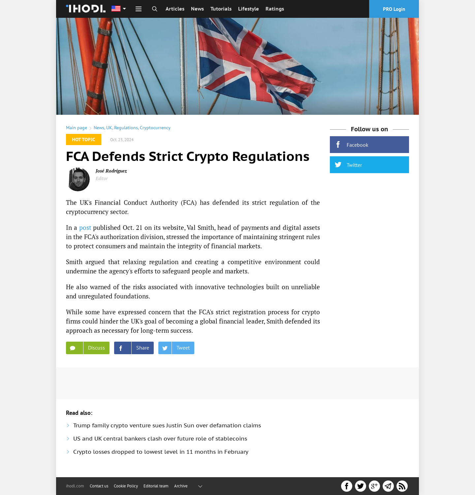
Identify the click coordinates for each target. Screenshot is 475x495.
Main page (76, 128)
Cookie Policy (126, 486)
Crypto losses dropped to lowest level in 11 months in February (160, 451)
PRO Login (394, 9)
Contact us (99, 486)
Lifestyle (248, 9)
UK (109, 128)
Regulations (126, 128)
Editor (102, 178)
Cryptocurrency (155, 128)
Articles (175, 9)
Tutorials (221, 9)
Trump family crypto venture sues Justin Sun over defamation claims (167, 425)
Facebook (351, 144)
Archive (181, 486)
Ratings (275, 9)
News (197, 9)
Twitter (348, 164)
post (85, 227)
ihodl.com (75, 486)
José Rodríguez (111, 171)
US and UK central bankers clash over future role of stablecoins (160, 438)
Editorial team (156, 486)
